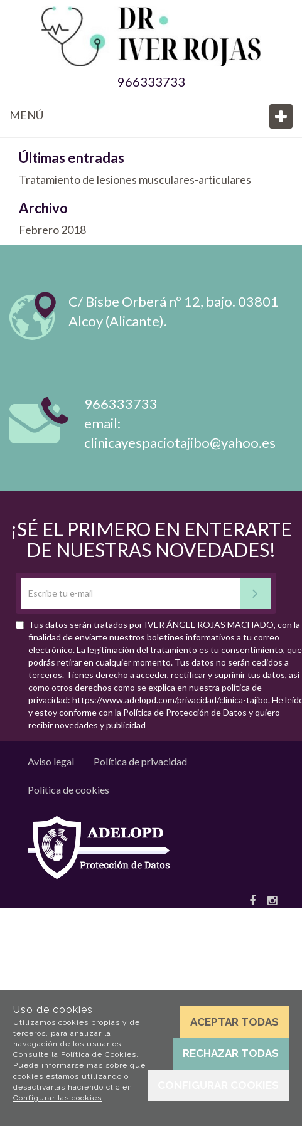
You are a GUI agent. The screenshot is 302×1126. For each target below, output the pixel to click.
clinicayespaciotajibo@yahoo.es (180, 442)
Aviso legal (51, 761)
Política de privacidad (140, 761)
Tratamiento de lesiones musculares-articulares (135, 179)
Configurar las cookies (57, 1097)
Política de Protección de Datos (185, 712)
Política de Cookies (98, 1054)
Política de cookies (68, 789)
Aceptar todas (234, 1022)
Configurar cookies (218, 1085)
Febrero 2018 (52, 229)
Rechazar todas (231, 1053)
